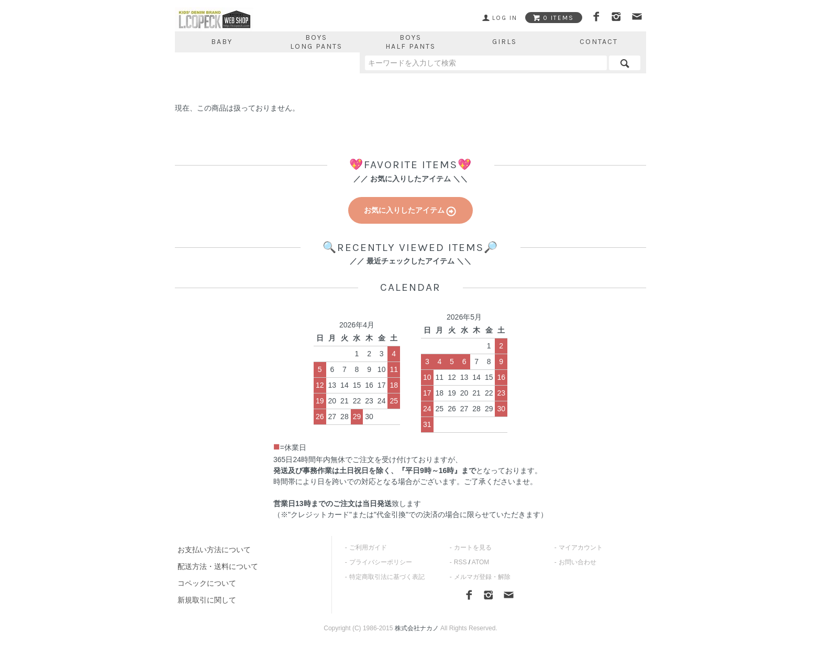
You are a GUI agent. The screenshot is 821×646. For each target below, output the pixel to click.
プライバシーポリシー (380, 562)
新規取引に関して (206, 600)
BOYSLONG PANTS (316, 42)
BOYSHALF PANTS (410, 42)
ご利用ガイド (368, 547)
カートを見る (473, 547)
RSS (460, 562)
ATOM (481, 562)
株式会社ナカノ (417, 628)
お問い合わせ (577, 562)
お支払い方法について (214, 549)
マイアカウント (581, 547)
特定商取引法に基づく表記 (387, 577)
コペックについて (206, 583)
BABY (221, 41)
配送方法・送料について (217, 566)
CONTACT (599, 41)
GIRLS (504, 41)
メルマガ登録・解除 (482, 577)
